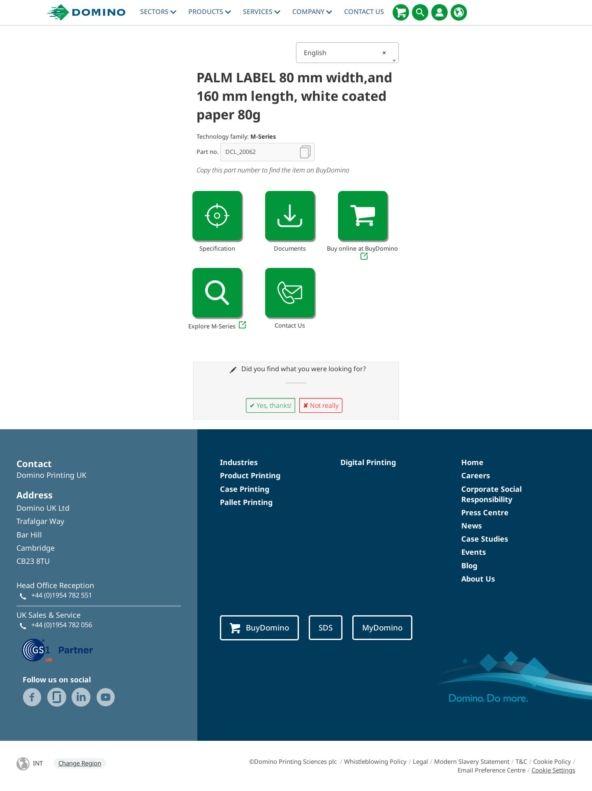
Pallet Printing (246, 502)
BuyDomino (259, 627)
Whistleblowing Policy (375, 761)
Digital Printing (368, 462)
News (471, 525)
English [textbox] (345, 52)
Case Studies (484, 539)
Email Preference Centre (491, 770)
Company (312, 11)
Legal (420, 761)
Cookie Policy (552, 761)
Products (209, 11)
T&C (521, 761)
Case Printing (244, 489)
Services (261, 11)
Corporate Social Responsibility (491, 494)
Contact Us (364, 11)
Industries (239, 462)
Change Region (79, 763)
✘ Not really (321, 405)
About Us (478, 579)
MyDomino (382, 627)
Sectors (158, 11)
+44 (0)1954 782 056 (61, 624)
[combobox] (347, 52)
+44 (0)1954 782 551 (61, 595)
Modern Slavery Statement (471, 761)
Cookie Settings (553, 770)
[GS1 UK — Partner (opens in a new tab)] (57, 649)
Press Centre (485, 512)
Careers (475, 475)
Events (473, 552)
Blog (469, 565)
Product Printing (250, 475)
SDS (326, 627)
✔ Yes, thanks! (270, 405)
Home (472, 462)
